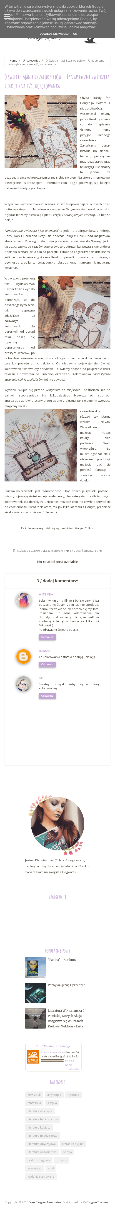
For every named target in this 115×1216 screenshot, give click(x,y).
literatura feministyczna (43, 1119)
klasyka (52, 1103)
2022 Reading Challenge (53, 1046)
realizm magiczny (39, 1160)
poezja (67, 1152)
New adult (34, 1095)
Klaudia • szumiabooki (53, 1052)
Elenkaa (44, 651)
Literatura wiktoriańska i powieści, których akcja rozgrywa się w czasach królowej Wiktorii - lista (66, 1018)
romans (62, 1160)
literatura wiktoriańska (42, 1152)
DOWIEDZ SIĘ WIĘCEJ (54, 33)
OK (75, 33)
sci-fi (51, 1168)
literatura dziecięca (40, 1111)
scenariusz (34, 1168)
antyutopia (54, 1095)
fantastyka (34, 1103)
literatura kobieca (39, 1127)
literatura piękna (72, 1144)
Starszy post (97, 780)
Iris (41, 678)
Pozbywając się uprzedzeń (67, 985)
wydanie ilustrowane (41, 1177)
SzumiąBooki (54, 551)
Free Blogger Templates (45, 1202)
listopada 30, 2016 (28, 551)
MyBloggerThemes (95, 1202)
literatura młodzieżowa (43, 1136)
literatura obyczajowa (42, 1144)
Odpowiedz (47, 637)
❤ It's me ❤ (46, 594)
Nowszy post (18, 780)
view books (74, 1069)
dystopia (73, 1095)
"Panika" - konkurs (62, 960)
